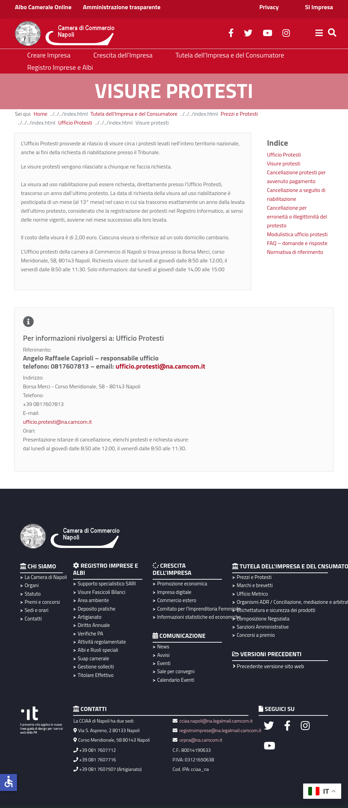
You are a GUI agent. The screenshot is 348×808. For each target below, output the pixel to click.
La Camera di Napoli (44, 577)
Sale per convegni (175, 671)
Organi (31, 585)
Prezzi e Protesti (239, 114)
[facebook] (231, 34)
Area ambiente (93, 600)
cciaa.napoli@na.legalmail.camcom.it (215, 720)
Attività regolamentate (101, 642)
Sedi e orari (36, 610)
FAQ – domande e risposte (297, 243)
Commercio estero (176, 600)
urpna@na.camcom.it (200, 739)
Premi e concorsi (42, 602)
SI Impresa (319, 7)
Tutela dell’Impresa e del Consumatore (133, 114)
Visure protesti (283, 163)
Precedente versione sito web (268, 666)
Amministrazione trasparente (121, 7)
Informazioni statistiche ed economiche (198, 617)
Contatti (33, 619)
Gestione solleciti (95, 666)
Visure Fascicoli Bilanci (101, 592)
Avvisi (163, 655)
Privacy (269, 7)
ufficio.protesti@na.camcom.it (160, 366)
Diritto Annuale (93, 625)
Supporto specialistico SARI (106, 583)
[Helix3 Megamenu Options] (319, 33)
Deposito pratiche (96, 609)
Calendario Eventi (175, 680)
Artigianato (89, 617)
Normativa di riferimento (295, 252)
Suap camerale (93, 658)
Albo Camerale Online (43, 7)
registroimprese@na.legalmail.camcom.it (220, 730)
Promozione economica (182, 583)
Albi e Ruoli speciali (97, 650)
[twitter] (248, 34)
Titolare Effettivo (95, 675)
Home (41, 114)
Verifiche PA (90, 633)
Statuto (32, 594)
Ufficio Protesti (75, 122)
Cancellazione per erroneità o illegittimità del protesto (297, 216)
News (163, 646)
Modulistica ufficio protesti (297, 234)
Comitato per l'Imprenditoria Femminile (198, 609)
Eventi (163, 663)
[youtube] (267, 34)
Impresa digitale (174, 592)
